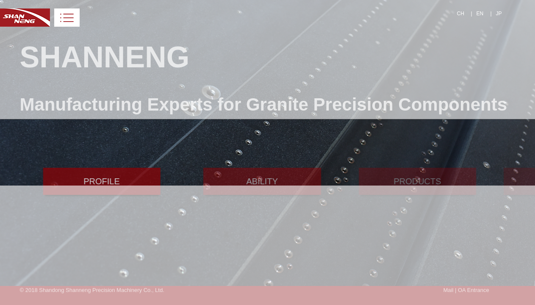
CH (460, 14)
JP (499, 14)
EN (480, 14)
